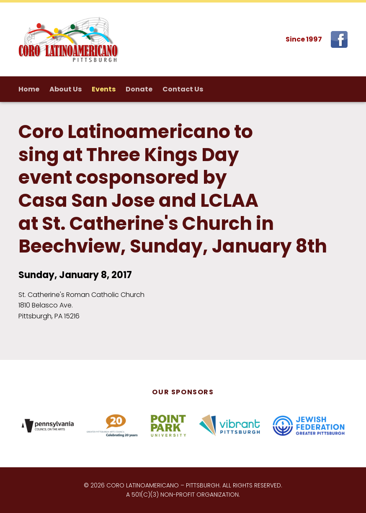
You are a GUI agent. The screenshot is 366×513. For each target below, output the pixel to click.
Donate (139, 89)
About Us (65, 89)
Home (28, 89)
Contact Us (182, 89)
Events (104, 89)
